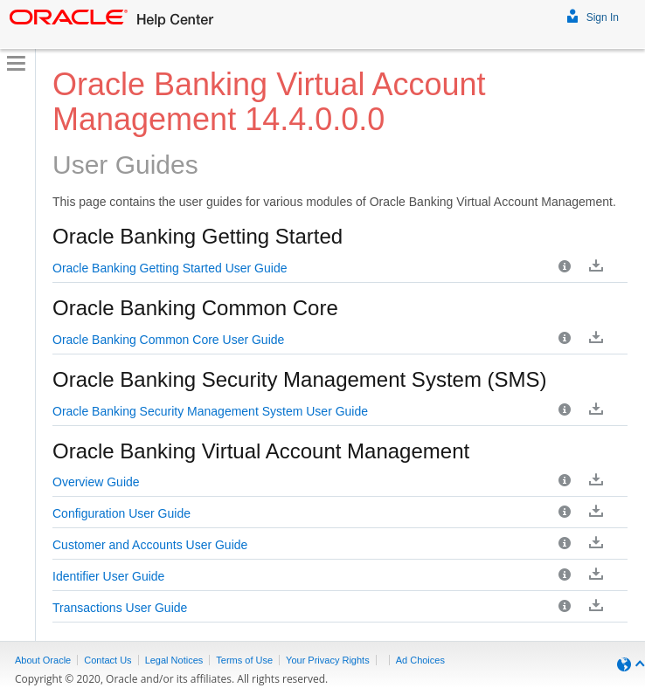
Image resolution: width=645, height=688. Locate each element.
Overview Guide (96, 482)
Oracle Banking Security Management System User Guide (210, 411)
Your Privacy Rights (328, 660)
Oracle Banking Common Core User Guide (168, 340)
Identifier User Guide (108, 576)
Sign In (592, 15)
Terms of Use (244, 660)
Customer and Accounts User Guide (149, 545)
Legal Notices (174, 660)
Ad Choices (420, 660)
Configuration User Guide (121, 513)
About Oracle (43, 660)
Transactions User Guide (119, 608)
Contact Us (107, 660)
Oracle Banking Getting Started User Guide (169, 268)
